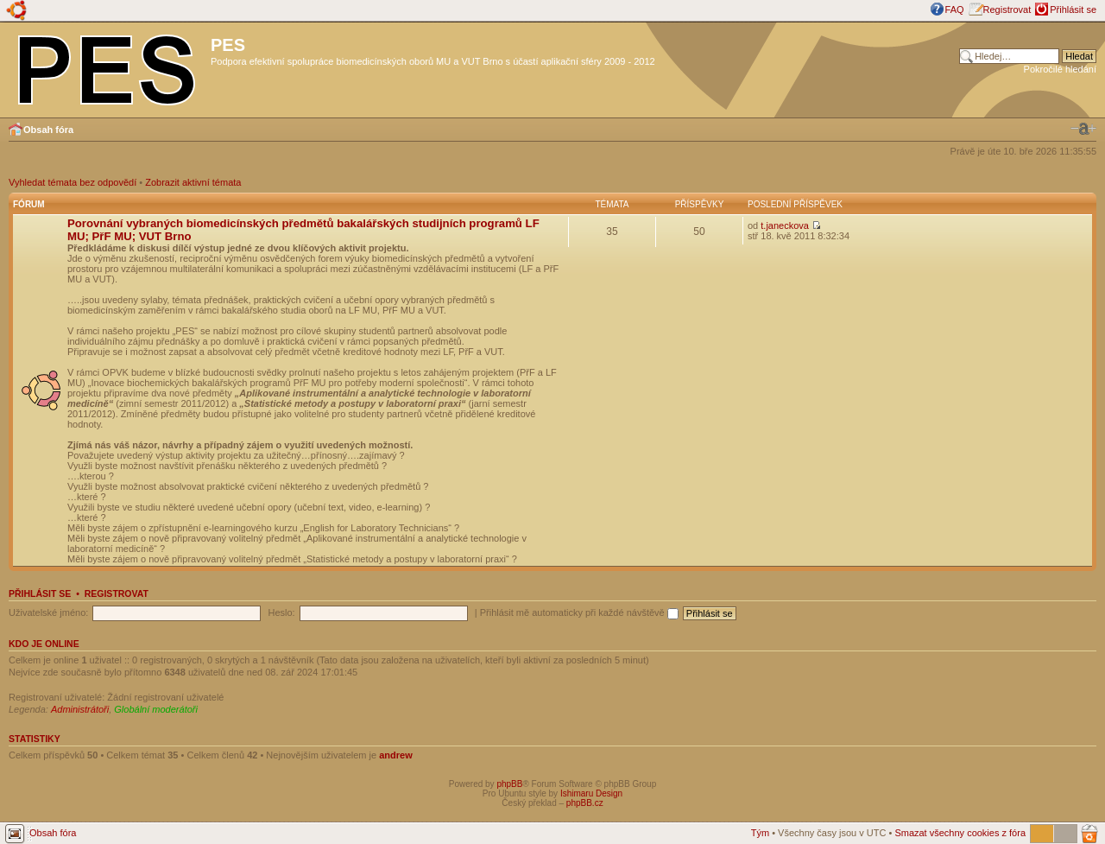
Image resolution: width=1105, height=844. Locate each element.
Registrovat (1007, 9)
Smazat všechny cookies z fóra (960, 833)
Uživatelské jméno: (48, 612)
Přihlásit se (1073, 9)
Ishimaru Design (591, 793)
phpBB (509, 784)
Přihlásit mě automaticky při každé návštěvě (579, 612)
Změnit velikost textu (1083, 129)
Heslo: (281, 612)
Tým (760, 833)
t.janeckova (785, 225)
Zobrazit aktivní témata (193, 182)
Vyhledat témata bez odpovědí (72, 182)
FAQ (954, 9)
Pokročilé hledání (1060, 69)
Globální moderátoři (156, 709)
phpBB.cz (584, 803)
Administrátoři (80, 709)
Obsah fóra (48, 129)
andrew (396, 755)
